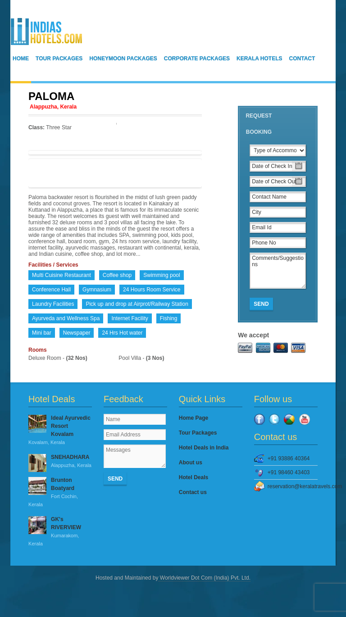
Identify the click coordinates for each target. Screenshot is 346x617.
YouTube (304, 419)
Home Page (193, 418)
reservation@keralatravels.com (293, 486)
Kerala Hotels (259, 58)
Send (261, 304)
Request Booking (259, 124)
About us (190, 462)
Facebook (259, 419)
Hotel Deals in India (204, 448)
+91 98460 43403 (289, 472)
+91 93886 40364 (289, 458)
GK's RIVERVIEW (60, 532)
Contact (302, 58)
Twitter (274, 419)
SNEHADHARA (60, 461)
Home (21, 58)
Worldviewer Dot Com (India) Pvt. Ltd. (204, 578)
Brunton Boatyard (60, 492)
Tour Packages (59, 58)
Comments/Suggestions (278, 271)
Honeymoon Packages (123, 58)
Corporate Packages (197, 58)
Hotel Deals (193, 477)
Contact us (193, 492)
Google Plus (289, 419)
